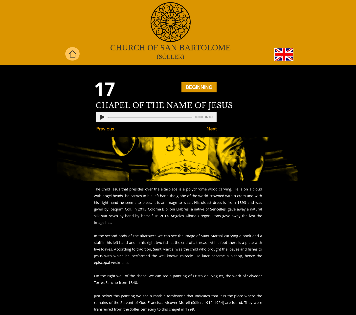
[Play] (102, 117)
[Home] (72, 54)
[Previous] (112, 129)
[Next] (204, 129)
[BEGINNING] (199, 87)
